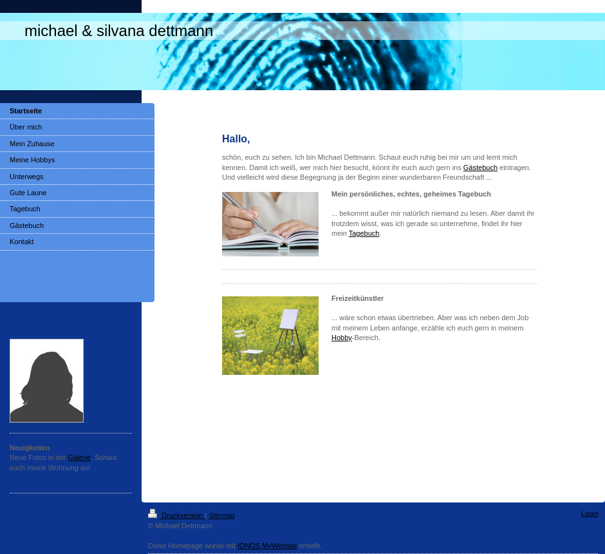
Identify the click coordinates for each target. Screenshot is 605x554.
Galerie (79, 457)
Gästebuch (480, 167)
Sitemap (221, 515)
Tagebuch (364, 233)
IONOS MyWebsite (267, 545)
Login (590, 513)
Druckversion (176, 515)
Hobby (341, 337)
